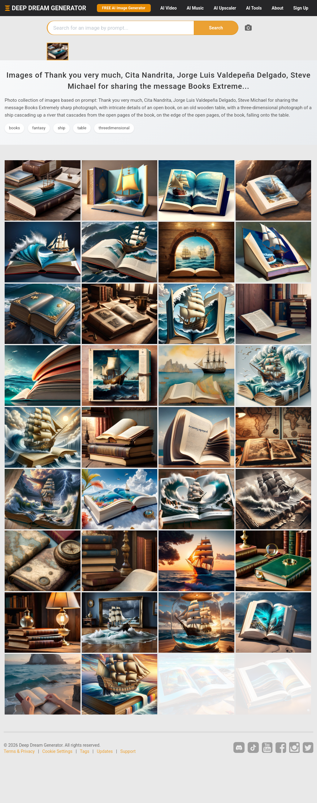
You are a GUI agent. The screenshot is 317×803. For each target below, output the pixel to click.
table (81, 128)
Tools (254, 8)
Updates (105, 751)
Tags (84, 751)
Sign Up (300, 8)
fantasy (39, 128)
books (14, 128)
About (277, 8)
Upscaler (225, 8)
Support (128, 751)
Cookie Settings (57, 751)
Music (195, 8)
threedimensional (113, 128)
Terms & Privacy (19, 751)
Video (168, 8)
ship (61, 128)
